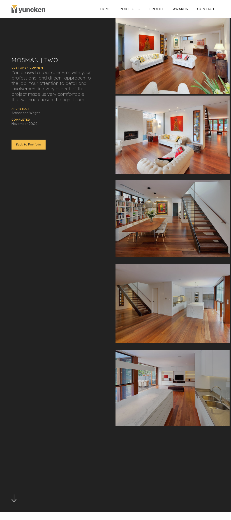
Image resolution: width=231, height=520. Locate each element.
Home (105, 9)
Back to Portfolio (28, 144)
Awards (180, 9)
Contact (206, 9)
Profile (157, 9)
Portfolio (130, 9)
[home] (28, 9)
